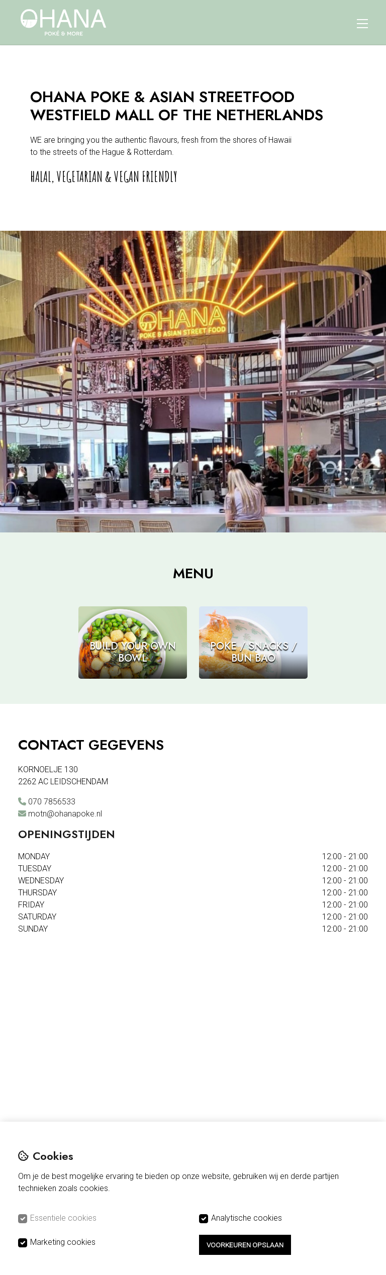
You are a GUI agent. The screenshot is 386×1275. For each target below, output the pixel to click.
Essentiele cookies (63, 1218)
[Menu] (362, 22)
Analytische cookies (246, 1218)
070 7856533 (51, 801)
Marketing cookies (62, 1242)
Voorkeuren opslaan (245, 1245)
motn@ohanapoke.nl (65, 813)
